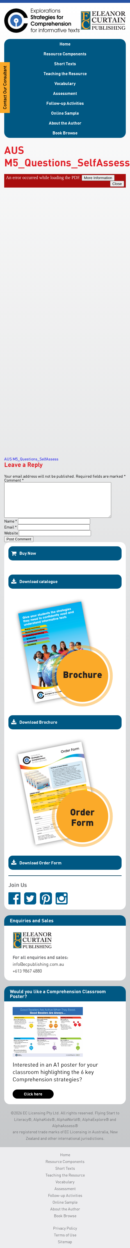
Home (65, 43)
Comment (14, 480)
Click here (33, 1100)
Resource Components (65, 53)
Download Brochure (34, 729)
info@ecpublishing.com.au (38, 971)
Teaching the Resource (65, 73)
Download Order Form (36, 869)
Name (10, 527)
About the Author (65, 122)
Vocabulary (65, 83)
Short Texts (65, 63)
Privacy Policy (65, 1234)
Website (11, 539)
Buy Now (23, 560)
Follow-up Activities (65, 103)
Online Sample (65, 113)
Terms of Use (65, 1241)
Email (10, 533)
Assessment (65, 93)
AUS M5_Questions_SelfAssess (31, 458)
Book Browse (65, 132)
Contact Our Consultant (5, 87)
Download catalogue (34, 588)
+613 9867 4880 (27, 977)
